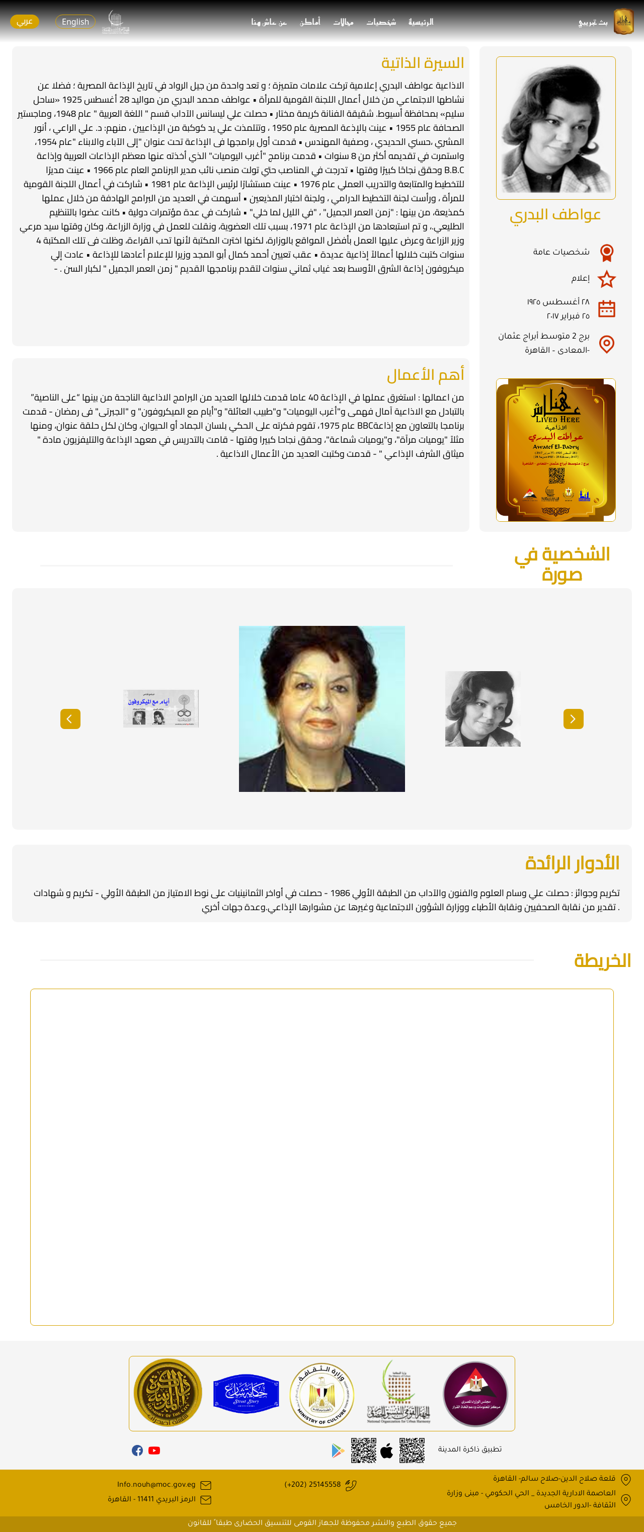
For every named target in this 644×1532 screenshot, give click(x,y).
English (75, 21)
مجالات (343, 22)
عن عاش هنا (270, 22)
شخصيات (381, 22)
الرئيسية (421, 22)
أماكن (310, 22)
